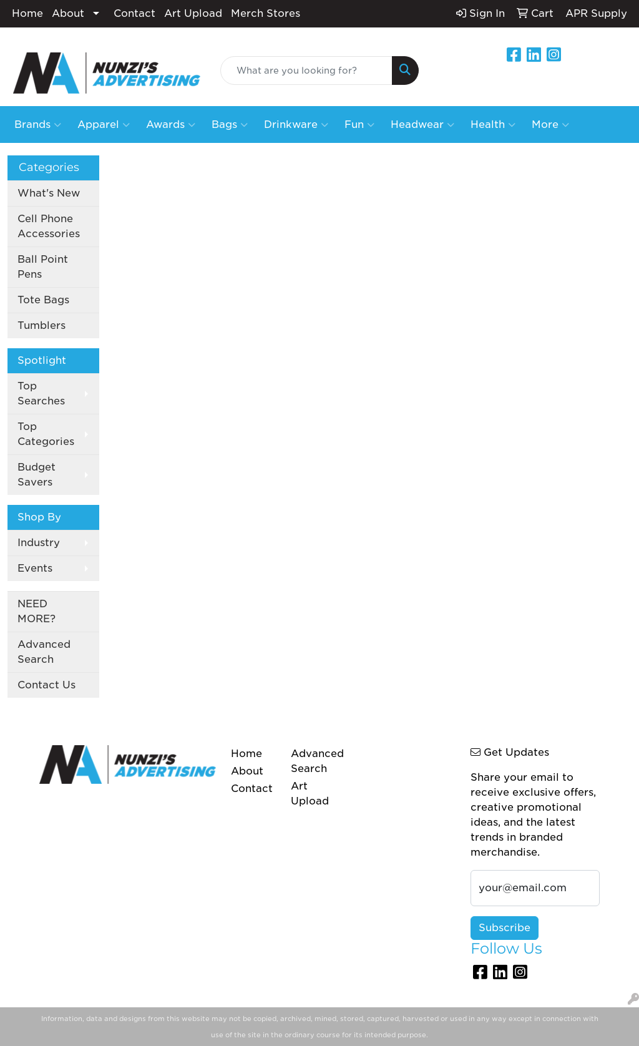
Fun (359, 124)
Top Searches (41, 393)
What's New (48, 193)
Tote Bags (43, 300)
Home (27, 13)
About (68, 13)
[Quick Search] (306, 70)
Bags (230, 124)
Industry (38, 543)
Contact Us (46, 685)
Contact (134, 13)
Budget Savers (36, 474)
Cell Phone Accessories (48, 226)
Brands (37, 124)
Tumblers (41, 325)
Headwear (422, 124)
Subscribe (504, 928)
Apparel (103, 124)
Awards (170, 124)
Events (34, 568)
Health (493, 124)
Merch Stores (265, 13)
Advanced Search (44, 651)
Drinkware (296, 124)
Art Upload (193, 13)
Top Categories (45, 434)
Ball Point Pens (42, 266)
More (550, 124)
